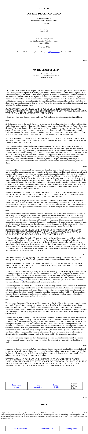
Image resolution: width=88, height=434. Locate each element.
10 (22, 280)
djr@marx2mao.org (54, 52)
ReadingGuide (56, 386)
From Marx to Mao (16, 386)
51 (14, 418)
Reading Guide (71, 429)
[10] (3, 413)
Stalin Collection (38, 386)
